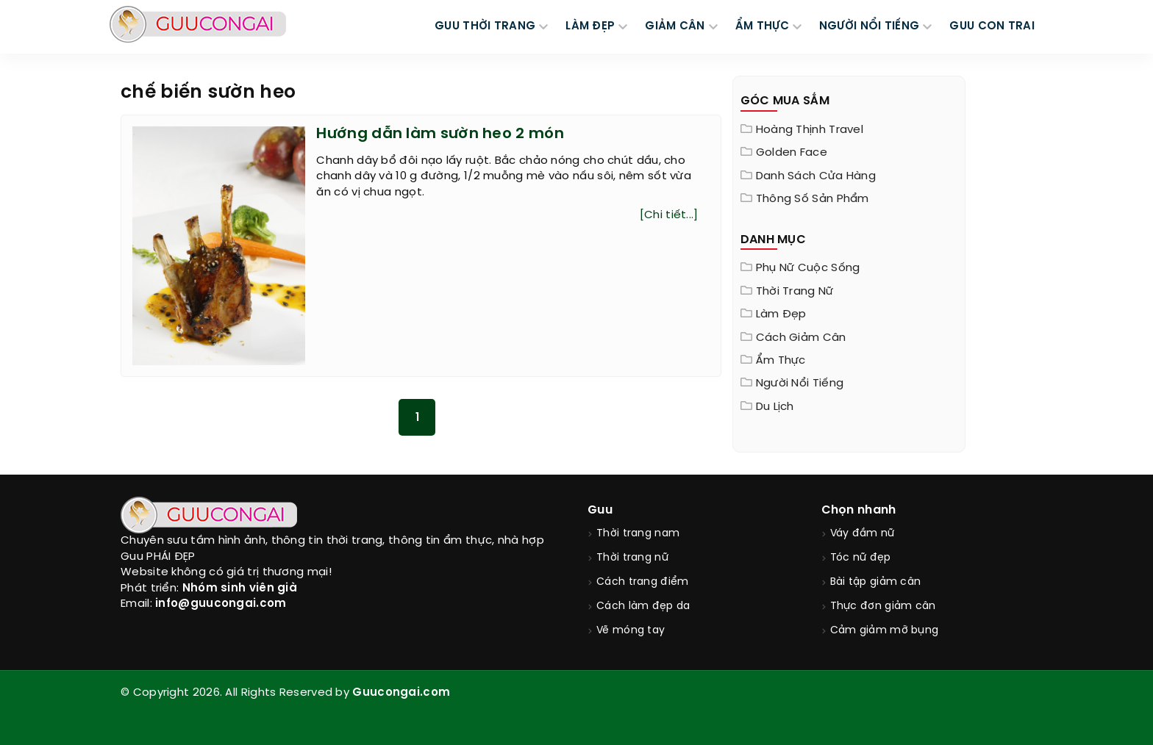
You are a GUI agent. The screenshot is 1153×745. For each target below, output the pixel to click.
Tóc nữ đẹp (860, 558)
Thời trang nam (637, 533)
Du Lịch (775, 407)
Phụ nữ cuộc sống (808, 268)
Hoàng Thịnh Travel (809, 130)
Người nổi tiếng (800, 383)
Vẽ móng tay (630, 630)
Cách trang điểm (642, 582)
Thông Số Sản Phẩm (812, 199)
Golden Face (791, 153)
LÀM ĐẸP (590, 26)
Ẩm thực (781, 361)
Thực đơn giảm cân (883, 606)
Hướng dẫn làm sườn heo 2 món (439, 134)
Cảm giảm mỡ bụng (884, 630)
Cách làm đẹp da (643, 606)
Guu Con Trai (992, 26)
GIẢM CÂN (674, 26)
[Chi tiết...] (669, 215)
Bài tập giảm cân (875, 582)
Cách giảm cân (801, 338)
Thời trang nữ (795, 292)
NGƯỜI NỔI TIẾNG (869, 26)
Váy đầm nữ (862, 533)
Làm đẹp (781, 314)
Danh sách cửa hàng (816, 176)
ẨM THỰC (762, 26)
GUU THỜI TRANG (485, 26)
